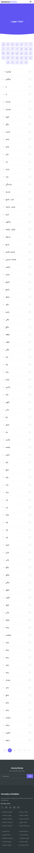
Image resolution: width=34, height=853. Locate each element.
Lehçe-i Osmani (23, 819)
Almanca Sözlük (6, 812)
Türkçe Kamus (23, 835)
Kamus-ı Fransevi (7, 822)
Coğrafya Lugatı (23, 838)
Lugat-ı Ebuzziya (23, 825)
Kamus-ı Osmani (6, 825)
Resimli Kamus (23, 831)
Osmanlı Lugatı (6, 841)
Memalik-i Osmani (7, 838)
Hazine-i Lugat (6, 815)
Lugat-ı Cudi (22, 822)
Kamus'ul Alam (23, 815)
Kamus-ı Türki (23, 812)
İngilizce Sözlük (6, 819)
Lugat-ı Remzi (6, 835)
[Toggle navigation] (30, 2)
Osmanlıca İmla (23, 845)
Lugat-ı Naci (5, 831)
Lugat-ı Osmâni (6, 845)
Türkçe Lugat (22, 841)
